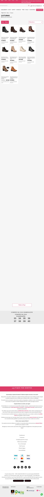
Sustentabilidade (27, 2)
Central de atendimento (18, 480)
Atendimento (38, 1)
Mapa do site (27, 480)
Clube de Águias (24, 1)
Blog (22, 2)
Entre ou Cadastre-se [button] (37, 5)
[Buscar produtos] (28, 5)
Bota (8, 12)
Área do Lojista (32, 1)
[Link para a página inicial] (3, 12)
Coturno (11, 12)
